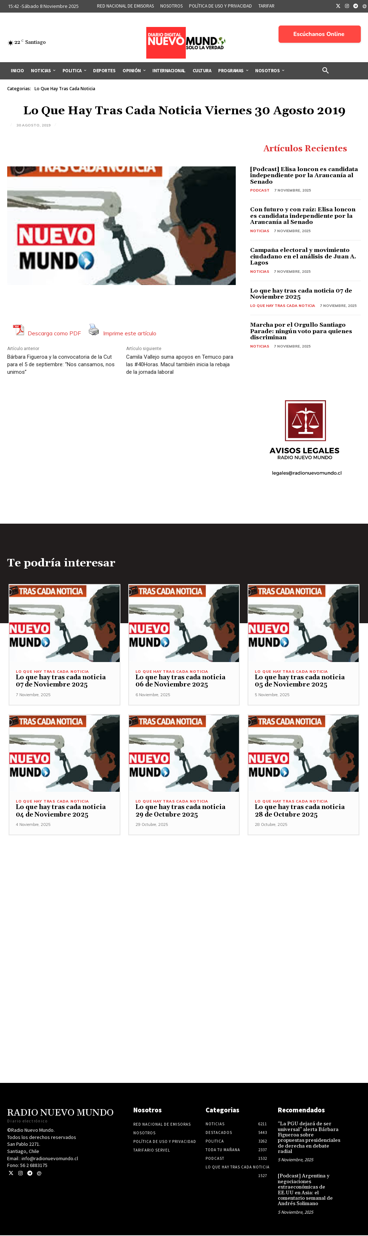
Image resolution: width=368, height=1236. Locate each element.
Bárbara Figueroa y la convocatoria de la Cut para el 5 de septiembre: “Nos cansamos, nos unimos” (61, 364)
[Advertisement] (184, 923)
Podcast (260, 190)
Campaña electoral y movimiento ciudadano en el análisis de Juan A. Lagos (303, 256)
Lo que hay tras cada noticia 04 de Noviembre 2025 (61, 811)
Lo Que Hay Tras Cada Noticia (64, 89)
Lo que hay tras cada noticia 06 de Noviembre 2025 (180, 681)
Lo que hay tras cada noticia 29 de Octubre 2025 (180, 811)
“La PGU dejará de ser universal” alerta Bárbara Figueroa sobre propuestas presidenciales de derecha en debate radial (309, 1138)
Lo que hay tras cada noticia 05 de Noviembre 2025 (300, 681)
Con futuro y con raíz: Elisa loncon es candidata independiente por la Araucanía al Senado (302, 216)
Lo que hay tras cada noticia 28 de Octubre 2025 (300, 811)
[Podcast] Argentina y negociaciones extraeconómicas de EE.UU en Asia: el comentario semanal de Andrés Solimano (305, 1190)
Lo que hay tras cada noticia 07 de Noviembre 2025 (301, 294)
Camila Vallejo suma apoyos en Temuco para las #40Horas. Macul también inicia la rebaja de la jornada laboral (179, 364)
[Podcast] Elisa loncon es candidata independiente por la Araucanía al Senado (304, 175)
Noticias (259, 231)
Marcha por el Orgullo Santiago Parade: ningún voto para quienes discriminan (301, 331)
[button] (325, 70)
